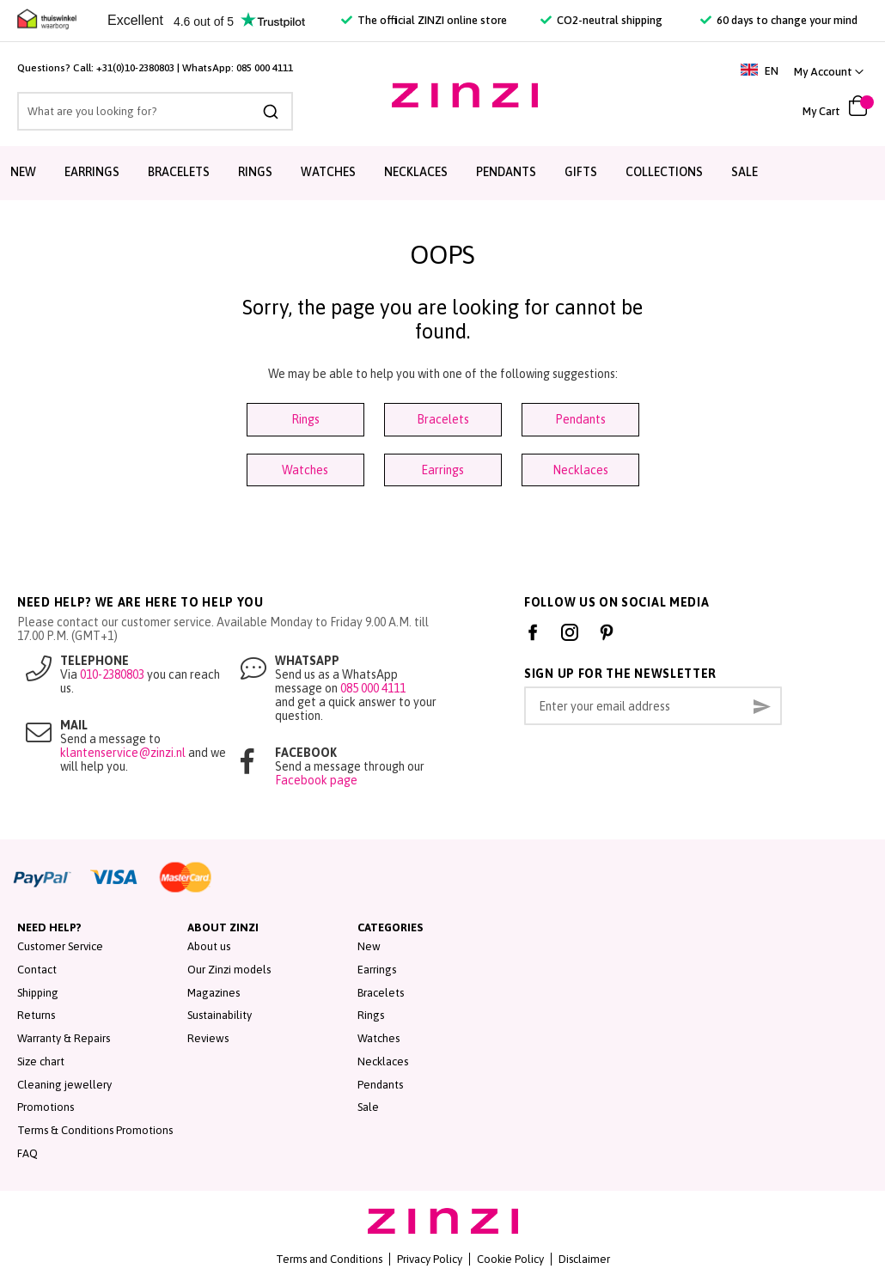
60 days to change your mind (779, 20)
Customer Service (60, 946)
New (369, 946)
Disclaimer (584, 1259)
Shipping (37, 992)
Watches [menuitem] (328, 172)
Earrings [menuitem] (91, 172)
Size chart (40, 1061)
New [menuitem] (23, 172)
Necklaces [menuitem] (416, 172)
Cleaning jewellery (64, 1084)
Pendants (580, 419)
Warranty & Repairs (63, 1038)
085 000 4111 (264, 68)
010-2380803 (112, 674)
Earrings (442, 470)
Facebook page (316, 780)
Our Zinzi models (229, 969)
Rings (305, 419)
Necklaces (580, 470)
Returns (36, 1015)
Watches (305, 470)
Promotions (45, 1107)
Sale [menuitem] (744, 172)
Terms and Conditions (329, 1259)
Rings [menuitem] (255, 172)
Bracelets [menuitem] (179, 172)
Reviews (208, 1038)
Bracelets (443, 419)
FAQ (27, 1153)
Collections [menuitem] (664, 172)
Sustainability (219, 1015)
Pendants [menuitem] (506, 172)
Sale (368, 1107)
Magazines (213, 992)
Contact (37, 969)
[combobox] (155, 111)
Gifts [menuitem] (581, 172)
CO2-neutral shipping (601, 20)
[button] (829, 71)
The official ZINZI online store (424, 20)
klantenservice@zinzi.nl (123, 752)
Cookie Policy (510, 1259)
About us (208, 946)
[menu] (442, 173)
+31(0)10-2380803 (135, 68)
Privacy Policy (429, 1259)
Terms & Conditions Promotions (95, 1130)
